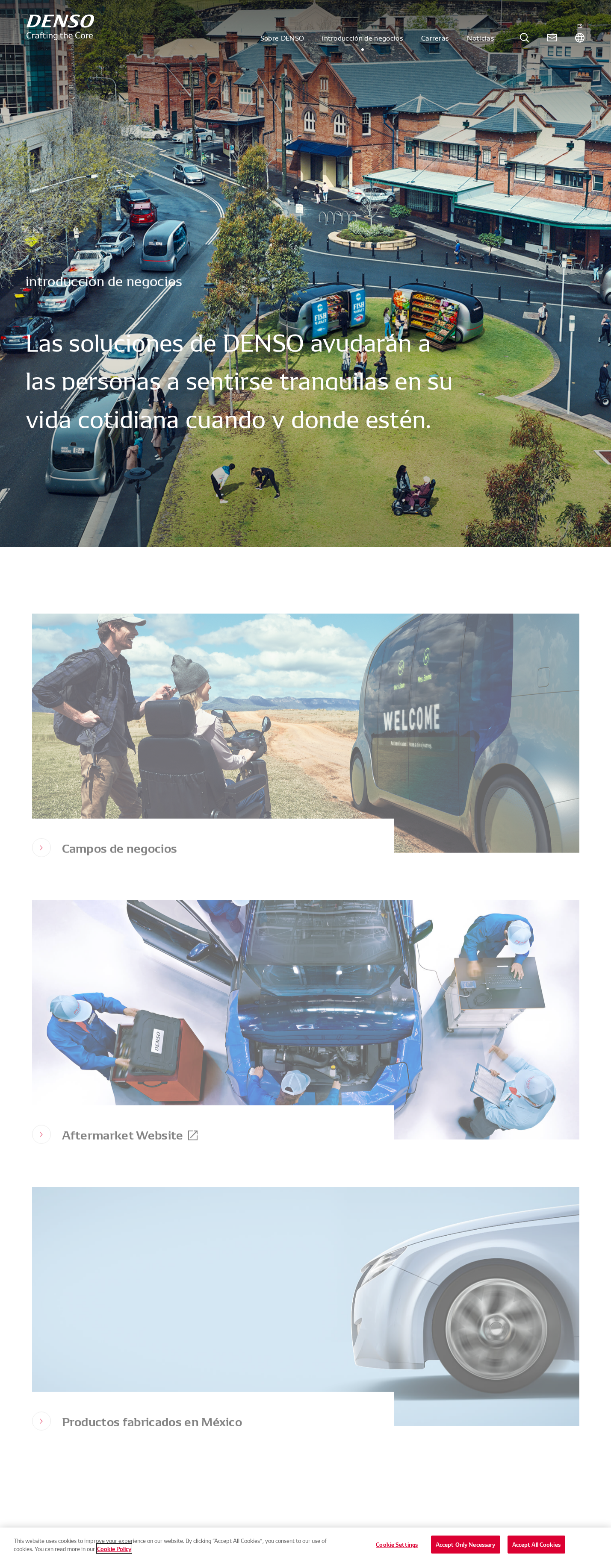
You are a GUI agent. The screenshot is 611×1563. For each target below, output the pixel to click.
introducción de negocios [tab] (362, 44)
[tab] (524, 44)
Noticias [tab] (480, 44)
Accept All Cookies (536, 1547)
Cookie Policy (114, 1552)
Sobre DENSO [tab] (282, 44)
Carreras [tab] (435, 44)
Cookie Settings (397, 1547)
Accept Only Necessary (466, 1547)
